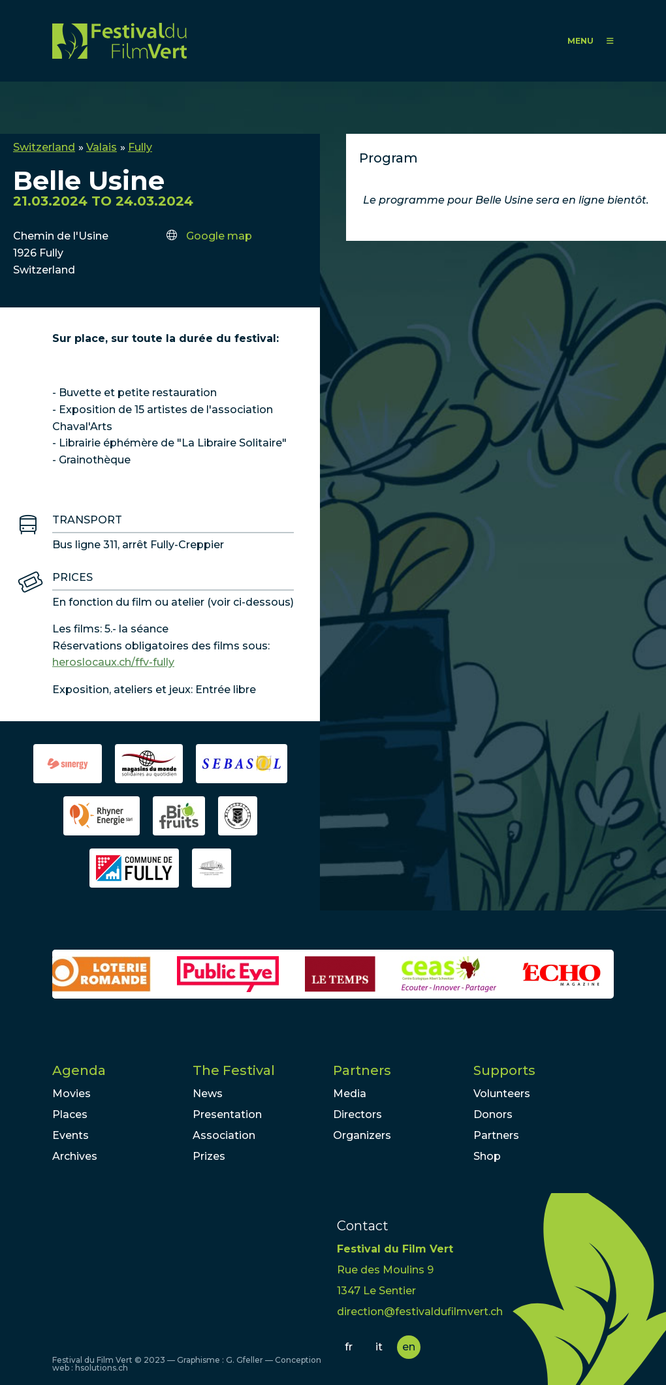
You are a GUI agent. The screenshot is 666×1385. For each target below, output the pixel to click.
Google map (219, 236)
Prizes (209, 1156)
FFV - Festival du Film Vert (119, 41)
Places (69, 1114)
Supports (504, 1070)
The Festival (234, 1070)
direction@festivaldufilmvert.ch (420, 1311)
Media (349, 1093)
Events (70, 1135)
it (379, 1347)
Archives (74, 1156)
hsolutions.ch (101, 1368)
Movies (71, 1093)
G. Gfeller (244, 1360)
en (408, 1347)
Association (224, 1135)
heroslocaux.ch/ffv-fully (113, 662)
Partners (362, 1070)
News (208, 1093)
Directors (357, 1114)
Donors (493, 1114)
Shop (487, 1156)
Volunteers (501, 1093)
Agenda (79, 1070)
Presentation (227, 1114)
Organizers (362, 1135)
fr (349, 1347)
